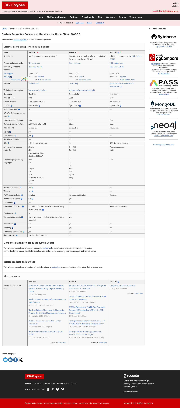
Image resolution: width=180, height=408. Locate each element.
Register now (164, 94)
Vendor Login (135, 17)
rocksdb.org (73, 83)
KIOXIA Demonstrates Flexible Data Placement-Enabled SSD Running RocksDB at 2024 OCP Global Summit (87, 310)
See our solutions (131, 391)
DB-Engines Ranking (56, 17)
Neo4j (89, 23)
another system (20, 39)
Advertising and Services (45, 383)
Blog (100, 17)
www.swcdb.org (116, 86)
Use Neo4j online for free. (163, 136)
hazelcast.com (33, 83)
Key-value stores (44, 80)
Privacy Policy (63, 383)
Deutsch (175, 6)
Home (40, 17)
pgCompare (155, 64)
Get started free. (164, 115)
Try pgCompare (163, 74)
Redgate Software (171, 11)
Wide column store (117, 63)
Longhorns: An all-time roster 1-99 (122, 286)
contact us (46, 248)
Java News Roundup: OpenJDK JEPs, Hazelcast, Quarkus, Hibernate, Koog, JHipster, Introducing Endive (46, 288)
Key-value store (34, 63)
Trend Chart (15, 80)
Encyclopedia (88, 17)
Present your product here (163, 144)
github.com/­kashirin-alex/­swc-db (122, 83)
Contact (74, 383)
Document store (34, 67)
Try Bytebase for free (164, 47)
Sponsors (110, 17)
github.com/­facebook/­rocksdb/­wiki (82, 90)
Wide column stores (127, 80)
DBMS (4, 29)
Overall (41, 77)
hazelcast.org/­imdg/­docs (37, 90)
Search (122, 17)
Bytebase (80, 23)
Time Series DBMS (117, 67)
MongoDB (100, 23)
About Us (28, 383)
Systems (74, 17)
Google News (62, 342)
